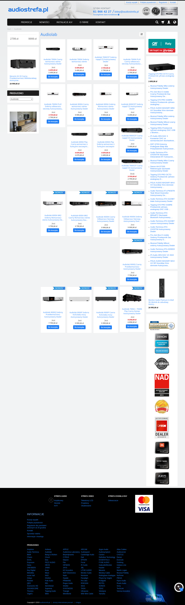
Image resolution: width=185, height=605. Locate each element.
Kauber (101, 565)
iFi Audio (84, 562)
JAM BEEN (31, 565)
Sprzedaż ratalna (33, 531)
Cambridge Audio (87, 552)
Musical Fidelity (123, 570)
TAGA (83, 586)
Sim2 (83, 583)
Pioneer (30, 578)
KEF (118, 565)
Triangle (66, 588)
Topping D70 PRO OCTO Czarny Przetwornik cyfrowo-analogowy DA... (161, 76)
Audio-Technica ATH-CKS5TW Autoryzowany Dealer (160, 229)
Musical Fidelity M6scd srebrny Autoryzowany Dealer (162, 244)
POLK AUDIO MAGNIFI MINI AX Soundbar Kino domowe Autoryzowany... (162, 110)
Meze (47, 570)
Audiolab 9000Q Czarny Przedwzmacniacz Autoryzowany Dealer (132, 264)
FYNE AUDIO (104, 560)
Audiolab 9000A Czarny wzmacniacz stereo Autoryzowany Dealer (79, 105)
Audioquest (85, 549)
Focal (83, 560)
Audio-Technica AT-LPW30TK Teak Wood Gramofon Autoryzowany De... (162, 193)
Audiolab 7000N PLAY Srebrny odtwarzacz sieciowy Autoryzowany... (53, 105)
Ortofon (48, 575)
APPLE (66, 547)
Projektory (85, 503)
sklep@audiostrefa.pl (126, 11)
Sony (119, 583)
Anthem (48, 547)
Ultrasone (84, 588)
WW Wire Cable (87, 591)
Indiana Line (121, 562)
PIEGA (119, 575)
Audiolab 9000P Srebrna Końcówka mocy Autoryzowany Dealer (79, 311)
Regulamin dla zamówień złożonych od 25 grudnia (36, 524)
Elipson (66, 557)
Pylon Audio (121, 578)
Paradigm (84, 575)
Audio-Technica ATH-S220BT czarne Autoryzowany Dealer (162, 222)
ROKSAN (84, 580)
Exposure (30, 560)
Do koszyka (53, 76)
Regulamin (163, 2)
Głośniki (57, 503)
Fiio (64, 560)
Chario (29, 554)
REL (46, 580)
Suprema (48, 586)
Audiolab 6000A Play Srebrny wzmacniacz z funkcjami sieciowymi (106, 143)
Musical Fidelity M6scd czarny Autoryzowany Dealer (162, 123)
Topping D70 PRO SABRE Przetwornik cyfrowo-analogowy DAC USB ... (161, 207)
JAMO (47, 565)
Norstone (84, 573)
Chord (47, 554)
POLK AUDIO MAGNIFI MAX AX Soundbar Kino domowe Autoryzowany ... (162, 185)
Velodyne (102, 588)
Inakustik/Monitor (105, 562)
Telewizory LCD (87, 501)
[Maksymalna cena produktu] (31, 39)
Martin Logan (122, 567)
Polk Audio (49, 578)
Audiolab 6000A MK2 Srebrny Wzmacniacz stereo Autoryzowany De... (52, 215)
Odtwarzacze (113, 501)
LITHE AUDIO (86, 567)
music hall (31, 573)
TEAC (101, 586)
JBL (82, 565)
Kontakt (173, 2)
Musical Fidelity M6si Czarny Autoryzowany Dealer (162, 161)
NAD (47, 573)
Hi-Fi (56, 506)
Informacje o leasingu (35, 534)
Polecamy (153, 273)
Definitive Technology (107, 554)
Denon (119, 554)
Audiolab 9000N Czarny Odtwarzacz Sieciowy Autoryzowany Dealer (105, 217)
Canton (101, 552)
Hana (29, 562)
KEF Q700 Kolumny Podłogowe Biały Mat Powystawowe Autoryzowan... (162, 146)
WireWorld (67, 591)
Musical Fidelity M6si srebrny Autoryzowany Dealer (162, 87)
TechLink (120, 586)
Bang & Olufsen (51, 552)
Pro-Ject (84, 578)
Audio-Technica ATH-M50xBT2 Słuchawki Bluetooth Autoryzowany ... (161, 215)
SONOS (102, 583)
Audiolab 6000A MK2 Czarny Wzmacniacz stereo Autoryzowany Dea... (79, 215)
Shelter (65, 583)
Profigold (102, 578)
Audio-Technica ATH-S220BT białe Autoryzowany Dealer (162, 200)
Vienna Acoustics (123, 588)
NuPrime (120, 573)
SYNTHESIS (68, 586)
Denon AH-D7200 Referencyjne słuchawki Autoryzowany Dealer (160, 168)
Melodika (30, 570)
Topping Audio (50, 588)
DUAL (29, 557)
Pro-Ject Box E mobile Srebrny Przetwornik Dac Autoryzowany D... (160, 237)
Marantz (102, 567)
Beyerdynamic (68, 552)
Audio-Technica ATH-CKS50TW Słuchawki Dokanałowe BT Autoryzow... (162, 154)
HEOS (47, 562)
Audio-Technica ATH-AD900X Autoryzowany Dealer (162, 250)
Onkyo (29, 575)
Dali (82, 554)
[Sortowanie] (142, 34)
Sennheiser (49, 583)
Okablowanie (86, 506)
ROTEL (102, 580)
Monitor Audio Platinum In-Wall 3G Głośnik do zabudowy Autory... (161, 302)
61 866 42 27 (102, 11)
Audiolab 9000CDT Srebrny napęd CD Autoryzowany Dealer (132, 105)
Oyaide (65, 575)
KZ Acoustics (68, 567)
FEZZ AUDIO (50, 560)
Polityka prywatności (148, 2)
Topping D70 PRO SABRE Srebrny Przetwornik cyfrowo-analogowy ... (162, 102)
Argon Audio (103, 547)
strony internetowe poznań (63, 599)
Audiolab (48, 549)
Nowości (15, 49)
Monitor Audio (86, 570)
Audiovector (121, 549)
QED (29, 580)
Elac (46, 557)
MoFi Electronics (69, 570)
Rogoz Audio (68, 580)
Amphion (30, 547)
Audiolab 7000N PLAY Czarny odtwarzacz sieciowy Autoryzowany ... (132, 61)
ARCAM (84, 547)
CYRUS (66, 554)
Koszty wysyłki (131, 2)
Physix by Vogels (105, 575)
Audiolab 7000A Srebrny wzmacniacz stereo (79, 60)
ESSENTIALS (104, 557)
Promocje (154, 59)
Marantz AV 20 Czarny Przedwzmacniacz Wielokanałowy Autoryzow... (23, 78)
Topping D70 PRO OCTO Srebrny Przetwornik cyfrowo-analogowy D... (162, 176)
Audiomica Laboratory (71, 549)
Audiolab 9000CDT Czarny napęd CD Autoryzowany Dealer (132, 136)
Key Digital (31, 567)
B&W (29, 552)
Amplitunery (58, 501)
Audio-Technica (33, 549)
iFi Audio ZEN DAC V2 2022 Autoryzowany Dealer (162, 256)
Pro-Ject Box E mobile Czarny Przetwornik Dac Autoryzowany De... (160, 94)
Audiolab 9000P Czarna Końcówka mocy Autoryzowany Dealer (105, 312)
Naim (65, 573)
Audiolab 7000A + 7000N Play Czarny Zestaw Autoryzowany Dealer (132, 308)
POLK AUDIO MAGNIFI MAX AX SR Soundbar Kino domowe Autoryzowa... (162, 263)
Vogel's (30, 591)
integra (78, 599)
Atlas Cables (121, 547)
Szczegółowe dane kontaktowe (105, 15)
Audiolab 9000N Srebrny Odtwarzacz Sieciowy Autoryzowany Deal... (132, 217)
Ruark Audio (121, 580)
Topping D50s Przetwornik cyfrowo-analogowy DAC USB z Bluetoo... (162, 130)
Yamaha (102, 591)
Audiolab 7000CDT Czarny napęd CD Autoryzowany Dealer (132, 166)
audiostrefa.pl (45, 599)
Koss (47, 567)
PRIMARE (67, 578)
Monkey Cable (104, 570)
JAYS (65, 565)
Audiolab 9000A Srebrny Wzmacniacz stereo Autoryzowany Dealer (105, 105)
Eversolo (120, 557)
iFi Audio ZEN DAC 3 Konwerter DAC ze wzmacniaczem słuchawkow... (162, 138)
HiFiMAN (66, 562)
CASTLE (120, 552)
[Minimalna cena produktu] (13, 39)
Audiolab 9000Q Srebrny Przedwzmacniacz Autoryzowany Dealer (53, 311)
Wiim (47, 591)
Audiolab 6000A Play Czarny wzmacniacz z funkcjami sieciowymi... (79, 143)
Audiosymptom (104, 549)
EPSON (84, 557)
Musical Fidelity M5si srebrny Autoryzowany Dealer (162, 117)
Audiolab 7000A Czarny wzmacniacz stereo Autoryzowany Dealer (53, 61)
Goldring (120, 560)
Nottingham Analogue (107, 573)
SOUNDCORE (32, 586)
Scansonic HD (32, 583)
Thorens (30, 588)
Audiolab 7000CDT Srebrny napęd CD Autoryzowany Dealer (105, 59)
